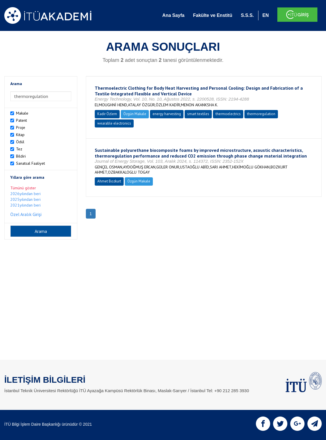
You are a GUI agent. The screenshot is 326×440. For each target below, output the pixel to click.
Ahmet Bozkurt (109, 181)
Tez (19, 149)
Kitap (20, 134)
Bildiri (21, 156)
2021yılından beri (25, 205)
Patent (21, 120)
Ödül (20, 141)
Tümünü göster (23, 187)
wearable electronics (114, 123)
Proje (20, 127)
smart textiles (198, 113)
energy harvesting (167, 113)
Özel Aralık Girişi (26, 214)
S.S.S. (247, 15)
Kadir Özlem (107, 113)
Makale (22, 113)
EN (265, 15)
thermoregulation (261, 113)
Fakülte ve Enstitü (212, 15)
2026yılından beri (25, 193)
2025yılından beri (25, 199)
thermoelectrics (228, 113)
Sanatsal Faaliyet (30, 163)
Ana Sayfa (173, 15)
